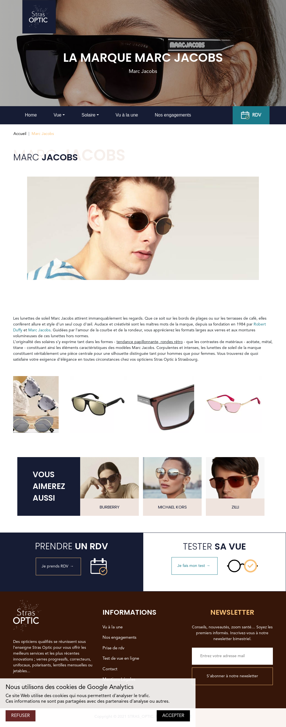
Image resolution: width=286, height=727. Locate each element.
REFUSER (20, 716)
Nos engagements (173, 115)
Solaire (89, 115)
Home (31, 115)
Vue (57, 115)
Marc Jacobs (39, 330)
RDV (251, 115)
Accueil (19, 134)
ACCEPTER (173, 716)
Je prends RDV (58, 566)
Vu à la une (127, 115)
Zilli (235, 507)
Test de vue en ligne (121, 659)
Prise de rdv (113, 648)
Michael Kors (172, 507)
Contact (110, 669)
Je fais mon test (194, 566)
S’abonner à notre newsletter (232, 676)
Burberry (110, 507)
